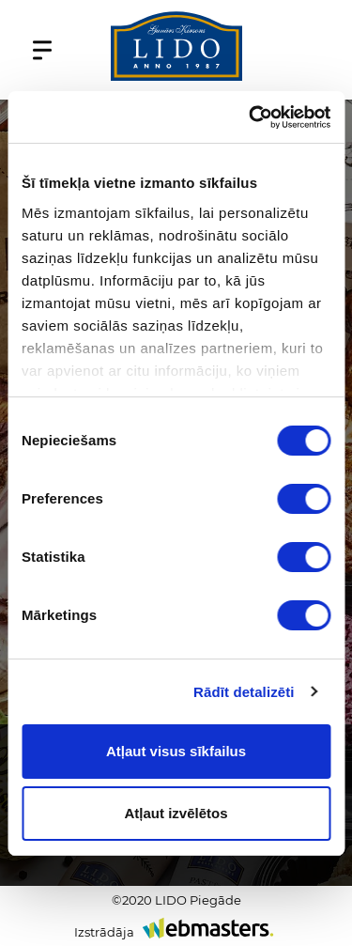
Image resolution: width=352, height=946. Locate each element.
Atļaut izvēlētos (175, 813)
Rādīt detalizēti (243, 692)
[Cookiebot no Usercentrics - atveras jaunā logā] (250, 117)
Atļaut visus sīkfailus (176, 751)
